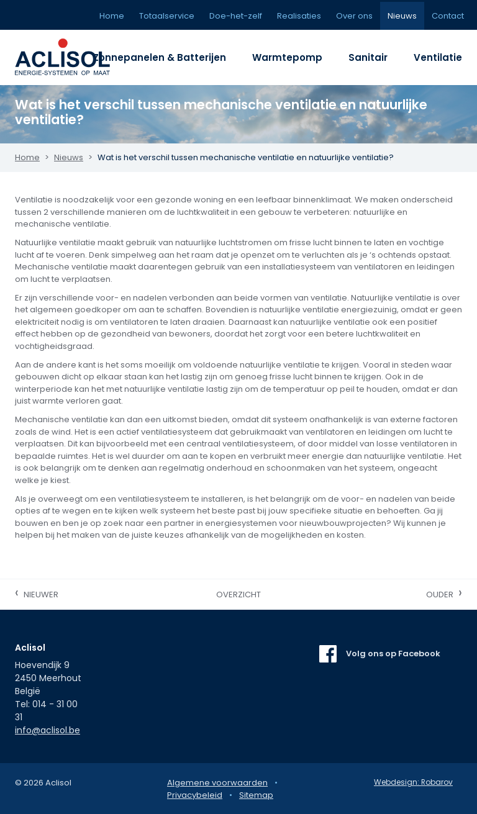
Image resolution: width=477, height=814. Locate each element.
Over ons (354, 16)
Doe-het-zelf (235, 16)
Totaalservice (166, 16)
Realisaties (299, 16)
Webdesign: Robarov (413, 782)
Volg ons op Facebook (393, 653)
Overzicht (238, 594)
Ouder (444, 593)
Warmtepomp (287, 57)
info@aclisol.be (47, 730)
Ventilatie (438, 57)
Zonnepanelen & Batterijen (159, 57)
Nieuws (402, 16)
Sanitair (368, 57)
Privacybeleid (194, 795)
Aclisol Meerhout (71, 57)
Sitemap (256, 795)
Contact (448, 16)
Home (111, 16)
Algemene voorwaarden (217, 783)
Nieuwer (36, 593)
